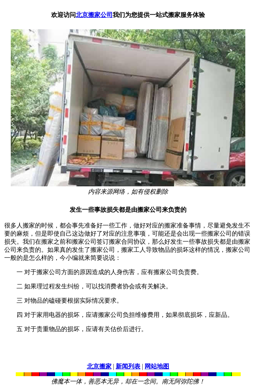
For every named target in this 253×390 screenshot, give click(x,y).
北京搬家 (99, 366)
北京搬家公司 (94, 15)
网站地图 (157, 366)
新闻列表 (128, 366)
